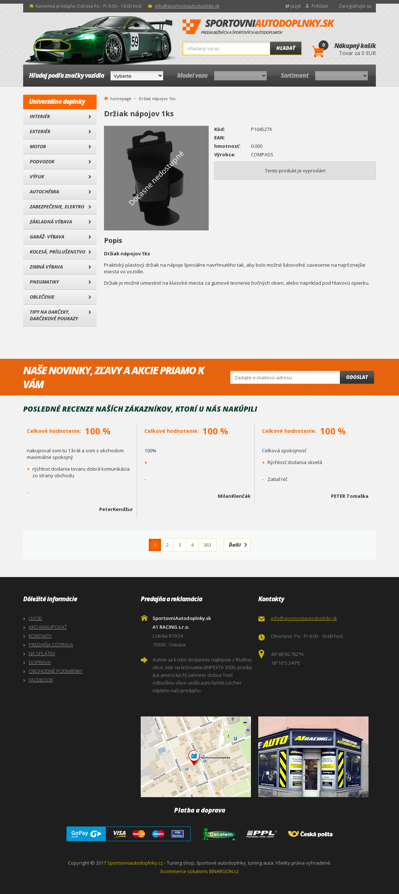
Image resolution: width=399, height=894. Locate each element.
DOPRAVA (40, 662)
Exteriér (40, 131)
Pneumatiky (44, 281)
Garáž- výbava (47, 236)
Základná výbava (51, 221)
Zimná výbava (46, 266)
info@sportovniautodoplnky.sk (187, 6)
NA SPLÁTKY (42, 653)
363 (207, 544)
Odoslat (357, 377)
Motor (38, 146)
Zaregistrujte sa (355, 6)
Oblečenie (42, 296)
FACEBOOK (41, 679)
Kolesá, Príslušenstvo (57, 251)
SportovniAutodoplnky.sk (259, 27)
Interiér (40, 116)
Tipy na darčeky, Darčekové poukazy (54, 315)
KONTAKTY (40, 635)
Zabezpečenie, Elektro (57, 206)
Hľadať (285, 48)
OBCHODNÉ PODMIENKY (56, 671)
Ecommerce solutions (184, 871)
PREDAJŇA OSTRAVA (51, 644)
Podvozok (42, 161)
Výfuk (37, 176)
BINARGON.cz (224, 871)
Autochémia (44, 191)
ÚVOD (35, 618)
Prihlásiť (320, 6)
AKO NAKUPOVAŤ (48, 627)
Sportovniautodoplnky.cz (135, 863)
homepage (121, 98)
